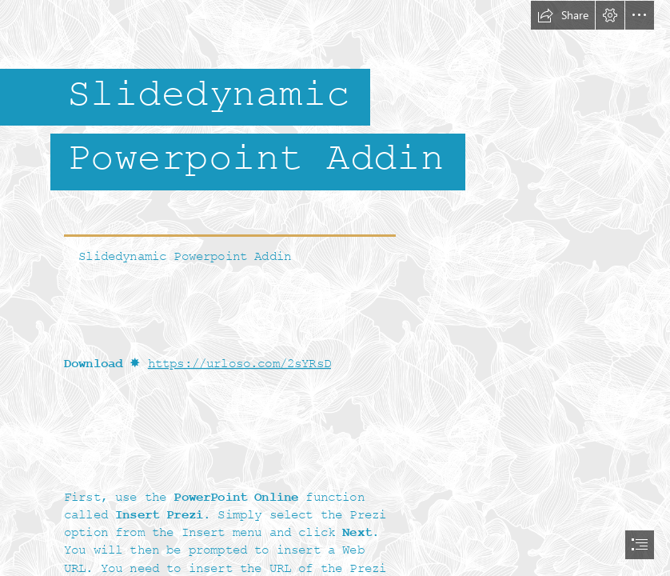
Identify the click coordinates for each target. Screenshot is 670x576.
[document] (335, 288)
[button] (563, 15)
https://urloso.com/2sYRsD (239, 364)
